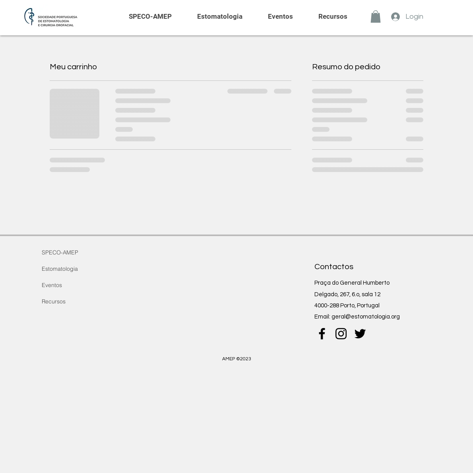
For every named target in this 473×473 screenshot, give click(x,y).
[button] (375, 16)
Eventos (52, 285)
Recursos (54, 301)
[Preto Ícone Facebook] (322, 333)
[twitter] (360, 333)
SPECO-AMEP (60, 252)
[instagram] (341, 333)
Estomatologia (60, 268)
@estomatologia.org (372, 317)
